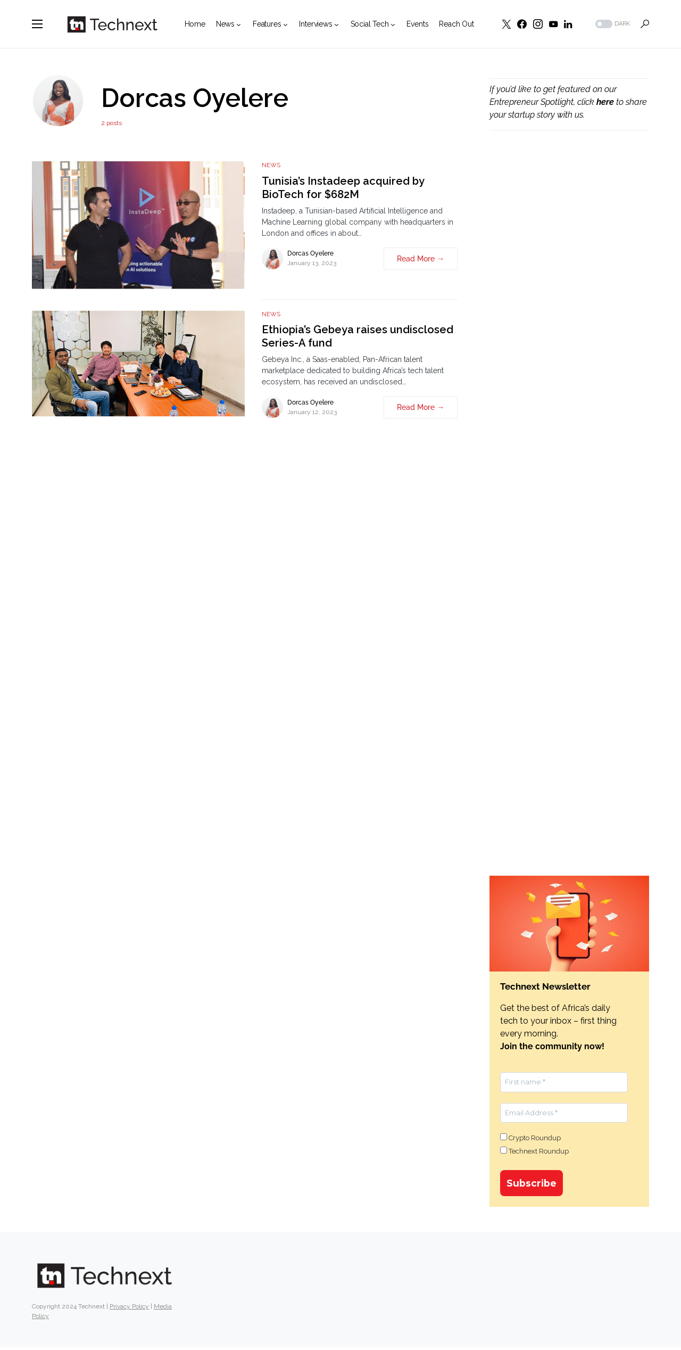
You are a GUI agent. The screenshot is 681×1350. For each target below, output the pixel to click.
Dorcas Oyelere (310, 253)
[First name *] (564, 1082)
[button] (37, 24)
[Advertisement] (569, 320)
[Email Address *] (564, 1113)
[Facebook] (522, 24)
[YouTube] (553, 24)
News (271, 165)
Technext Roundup (534, 1151)
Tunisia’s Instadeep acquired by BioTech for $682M (343, 188)
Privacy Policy (129, 1309)
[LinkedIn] (568, 24)
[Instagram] (538, 24)
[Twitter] (506, 24)
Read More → (420, 258)
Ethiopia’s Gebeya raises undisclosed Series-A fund (357, 336)
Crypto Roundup (530, 1137)
